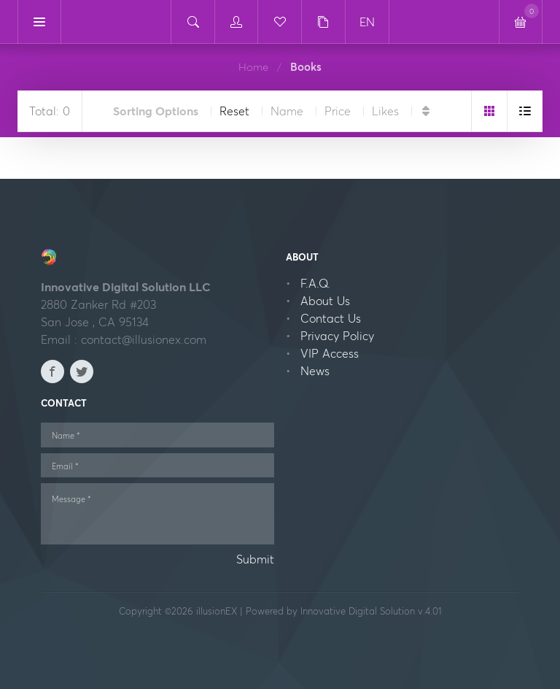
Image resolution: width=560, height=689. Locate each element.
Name (287, 111)
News (315, 370)
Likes (385, 111)
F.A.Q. (315, 283)
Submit (255, 559)
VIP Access (329, 353)
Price (337, 111)
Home (253, 66)
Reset (234, 111)
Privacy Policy (337, 335)
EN (367, 22)
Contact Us (330, 318)
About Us (325, 300)
